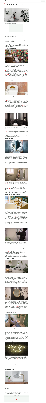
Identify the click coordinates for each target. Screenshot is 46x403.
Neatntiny (6, 131)
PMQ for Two (17, 306)
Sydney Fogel (6, 6)
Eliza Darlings (6, 280)
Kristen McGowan (15, 190)
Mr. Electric (17, 358)
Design (4, 3)
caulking (9, 188)
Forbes (26, 163)
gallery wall (11, 246)
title (17, 96)
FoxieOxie (10, 134)
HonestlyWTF (7, 251)
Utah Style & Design (22, 155)
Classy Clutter (23, 105)
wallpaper (16, 63)
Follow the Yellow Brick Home (18, 335)
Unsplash (28, 21)
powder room (10, 33)
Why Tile (6, 100)
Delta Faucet (14, 216)
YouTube (27, 326)
